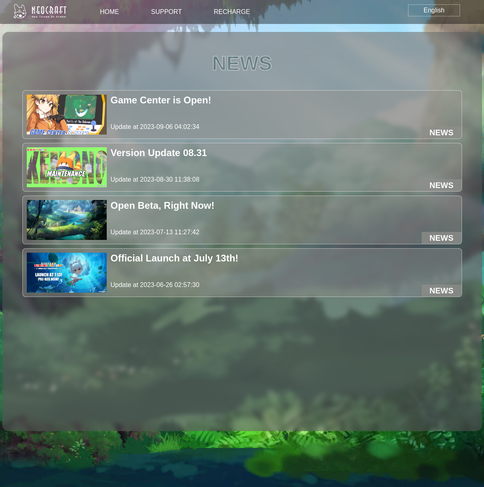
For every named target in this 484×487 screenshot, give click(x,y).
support (166, 11)
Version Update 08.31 (159, 152)
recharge (232, 11)
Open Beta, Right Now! (163, 205)
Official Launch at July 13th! (175, 258)
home (109, 11)
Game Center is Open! (161, 100)
